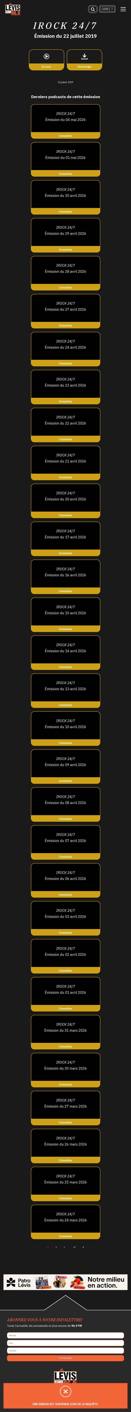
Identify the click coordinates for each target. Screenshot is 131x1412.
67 (74, 1247)
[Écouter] (46, 59)
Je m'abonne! (65, 1358)
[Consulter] (65, 121)
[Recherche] (93, 9)
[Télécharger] (84, 59)
